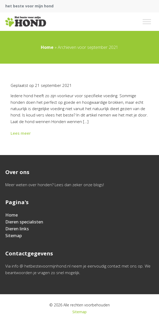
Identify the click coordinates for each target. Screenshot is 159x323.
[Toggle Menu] (147, 21)
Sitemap (13, 235)
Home (47, 47)
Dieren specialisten (24, 222)
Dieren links (17, 229)
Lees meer (21, 133)
